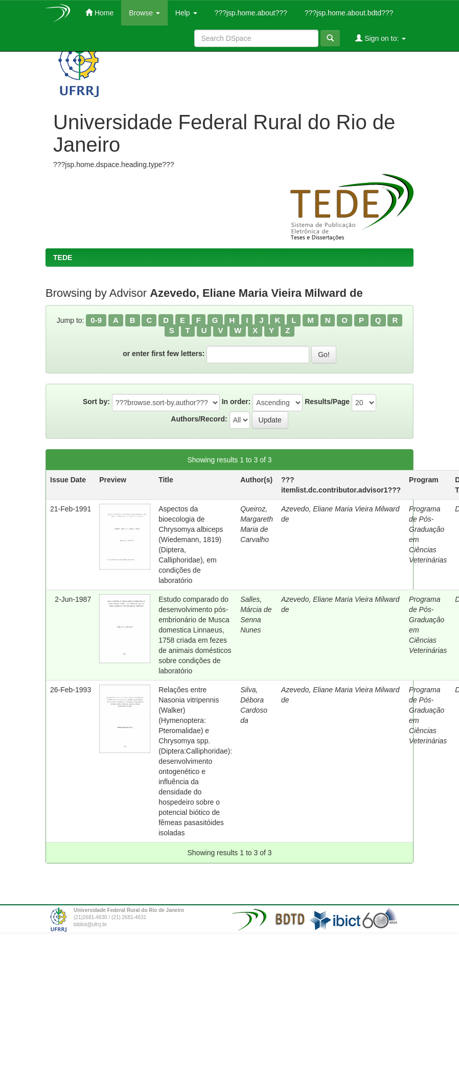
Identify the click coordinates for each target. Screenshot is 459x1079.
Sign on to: (380, 38)
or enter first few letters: (163, 353)
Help (186, 13)
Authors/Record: (199, 419)
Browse (144, 13)
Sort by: (96, 401)
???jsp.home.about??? (250, 13)
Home (99, 12)
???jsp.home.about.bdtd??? (348, 13)
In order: (236, 401)
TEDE (62, 257)
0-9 (96, 320)
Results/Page (327, 401)
